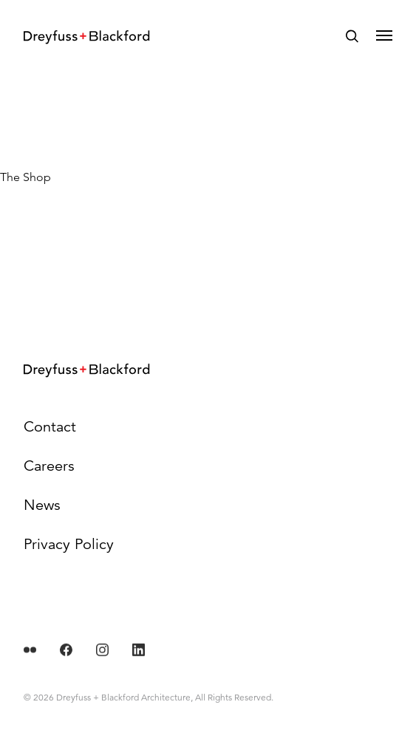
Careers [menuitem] (49, 466)
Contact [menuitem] (50, 427)
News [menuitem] (42, 505)
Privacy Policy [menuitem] (69, 544)
